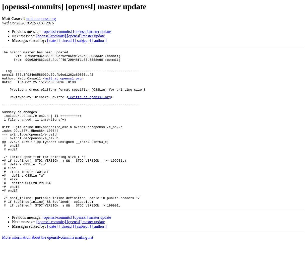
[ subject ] (83, 40)
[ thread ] (66, 40)
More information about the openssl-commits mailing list (47, 269)
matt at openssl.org (41, 18)
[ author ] (99, 40)
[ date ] (52, 40)
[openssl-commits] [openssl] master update (77, 31)
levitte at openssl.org (89, 106)
